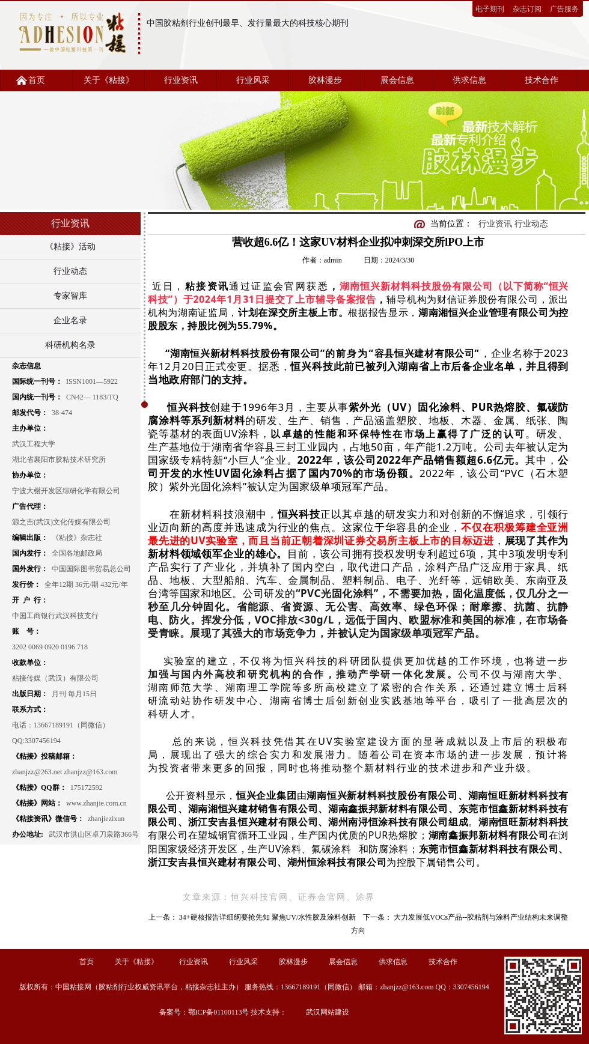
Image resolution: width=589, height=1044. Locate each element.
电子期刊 (489, 9)
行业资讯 (181, 80)
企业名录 (70, 320)
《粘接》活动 (70, 246)
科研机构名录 (70, 345)
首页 (36, 80)
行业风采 (253, 80)
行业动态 (70, 271)
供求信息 (469, 80)
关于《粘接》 (109, 80)
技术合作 (541, 80)
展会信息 (397, 80)
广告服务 (564, 9)
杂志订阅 (527, 9)
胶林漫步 (325, 80)
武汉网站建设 (327, 1012)
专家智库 (70, 295)
